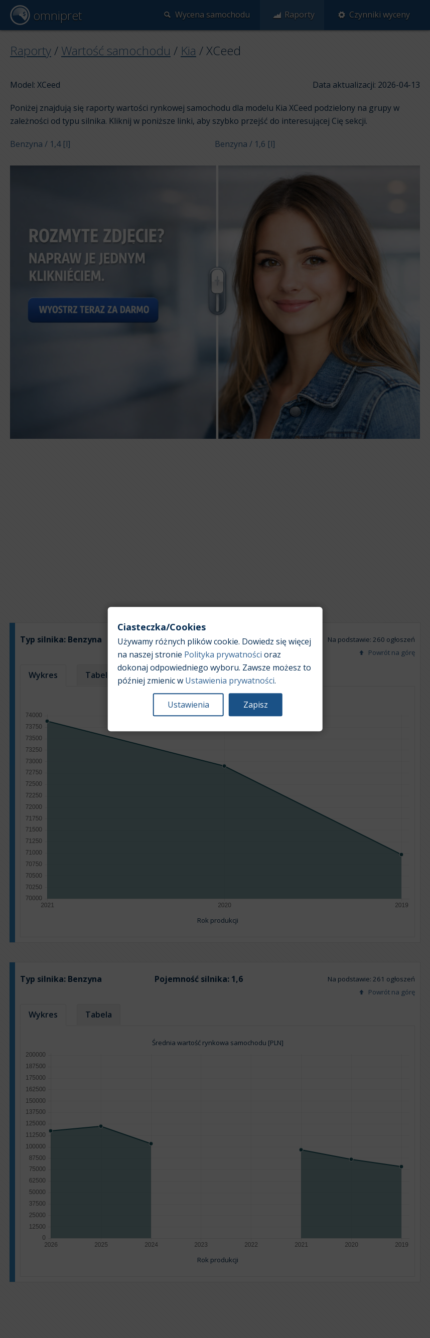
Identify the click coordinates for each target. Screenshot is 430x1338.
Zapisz (255, 704)
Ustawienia (188, 704)
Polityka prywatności (223, 654)
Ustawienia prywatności (229, 680)
